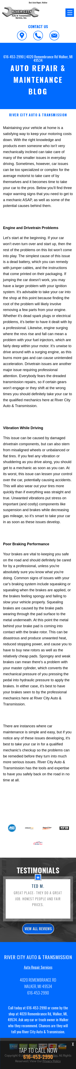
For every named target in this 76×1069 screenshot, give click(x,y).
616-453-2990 (13, 56)
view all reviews (38, 947)
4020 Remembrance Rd (42, 56)
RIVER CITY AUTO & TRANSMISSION (38, 115)
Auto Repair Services (38, 985)
